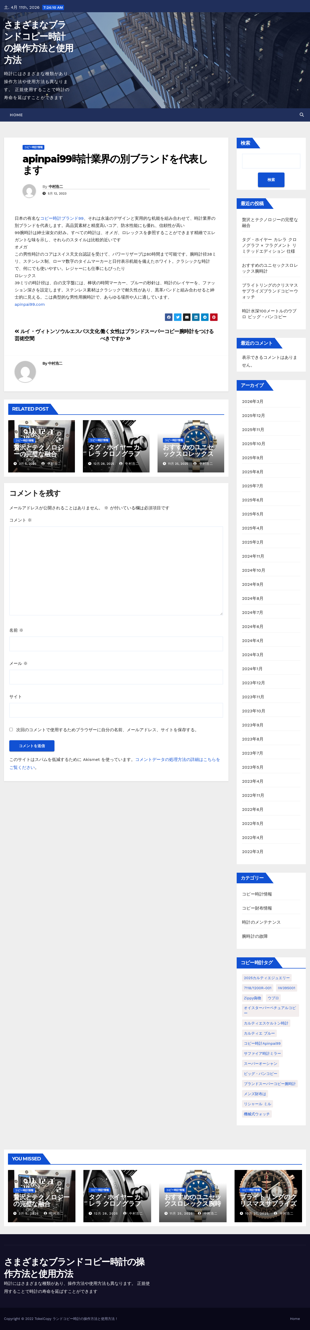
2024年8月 (253, 598)
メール (18, 663)
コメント (20, 520)
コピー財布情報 (257, 908)
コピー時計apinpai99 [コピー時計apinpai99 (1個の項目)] (262, 1043)
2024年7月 (252, 612)
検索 (245, 143)
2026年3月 (253, 401)
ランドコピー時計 (66, 1319)
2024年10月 (253, 570)
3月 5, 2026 (29, 1213)
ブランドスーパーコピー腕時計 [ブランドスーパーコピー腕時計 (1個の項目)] (270, 1084)
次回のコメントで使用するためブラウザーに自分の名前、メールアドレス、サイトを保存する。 (107, 729)
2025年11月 (253, 429)
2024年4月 (253, 640)
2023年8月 (253, 739)
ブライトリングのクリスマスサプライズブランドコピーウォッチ (270, 291)
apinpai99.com (30, 304)
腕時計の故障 (255, 936)
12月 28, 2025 (106, 1213)
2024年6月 (253, 626)
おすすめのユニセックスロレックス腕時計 (188, 453)
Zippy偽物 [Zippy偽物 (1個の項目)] (252, 998)
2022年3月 (253, 851)
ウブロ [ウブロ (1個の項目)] (273, 998)
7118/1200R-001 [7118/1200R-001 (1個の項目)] (257, 988)
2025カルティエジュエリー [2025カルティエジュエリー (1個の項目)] (267, 978)
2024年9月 (253, 584)
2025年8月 (253, 471)
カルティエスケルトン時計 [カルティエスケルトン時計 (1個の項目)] (266, 1023)
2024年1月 (252, 668)
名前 (16, 630)
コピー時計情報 (33, 147)
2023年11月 (253, 696)
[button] (302, 114)
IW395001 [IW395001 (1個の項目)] (286, 988)
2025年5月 (253, 513)
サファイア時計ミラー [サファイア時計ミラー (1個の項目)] (262, 1053)
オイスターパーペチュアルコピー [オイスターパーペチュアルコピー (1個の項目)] (270, 1010)
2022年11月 (253, 795)
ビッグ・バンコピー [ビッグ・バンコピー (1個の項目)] (260, 1073)
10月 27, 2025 (257, 1213)
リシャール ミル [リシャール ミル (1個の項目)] (257, 1104)
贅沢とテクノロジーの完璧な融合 (38, 451)
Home (16, 115)
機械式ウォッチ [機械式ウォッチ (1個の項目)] (257, 1114)
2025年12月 (253, 415)
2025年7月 (252, 485)
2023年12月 (253, 682)
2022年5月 (253, 823)
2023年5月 (253, 767)
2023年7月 (252, 753)
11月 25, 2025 (181, 1213)
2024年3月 (253, 654)
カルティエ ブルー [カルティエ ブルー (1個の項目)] (259, 1033)
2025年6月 (253, 499)
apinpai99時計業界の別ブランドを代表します (115, 164)
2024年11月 (253, 556)
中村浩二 (56, 186)
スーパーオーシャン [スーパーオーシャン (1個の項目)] (260, 1063)
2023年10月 (253, 710)
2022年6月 (253, 809)
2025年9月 (253, 457)
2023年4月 (253, 781)
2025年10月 (253, 443)
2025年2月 (253, 542)
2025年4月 (253, 528)
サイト (15, 696)
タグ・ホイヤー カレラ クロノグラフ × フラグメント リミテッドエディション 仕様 (269, 245)
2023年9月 (253, 725)
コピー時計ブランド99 (62, 218)
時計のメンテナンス (261, 922)
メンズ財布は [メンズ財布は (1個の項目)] (255, 1094)
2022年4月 (253, 837)
